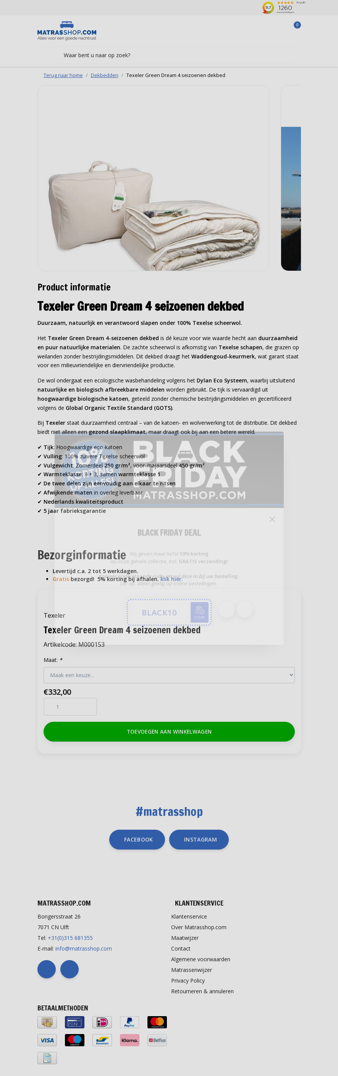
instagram (200, 839)
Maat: (53, 659)
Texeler (54, 615)
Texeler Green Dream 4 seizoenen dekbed (175, 75)
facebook (138, 839)
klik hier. (171, 579)
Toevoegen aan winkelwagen (169, 731)
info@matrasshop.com (83, 948)
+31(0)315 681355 (70, 937)
